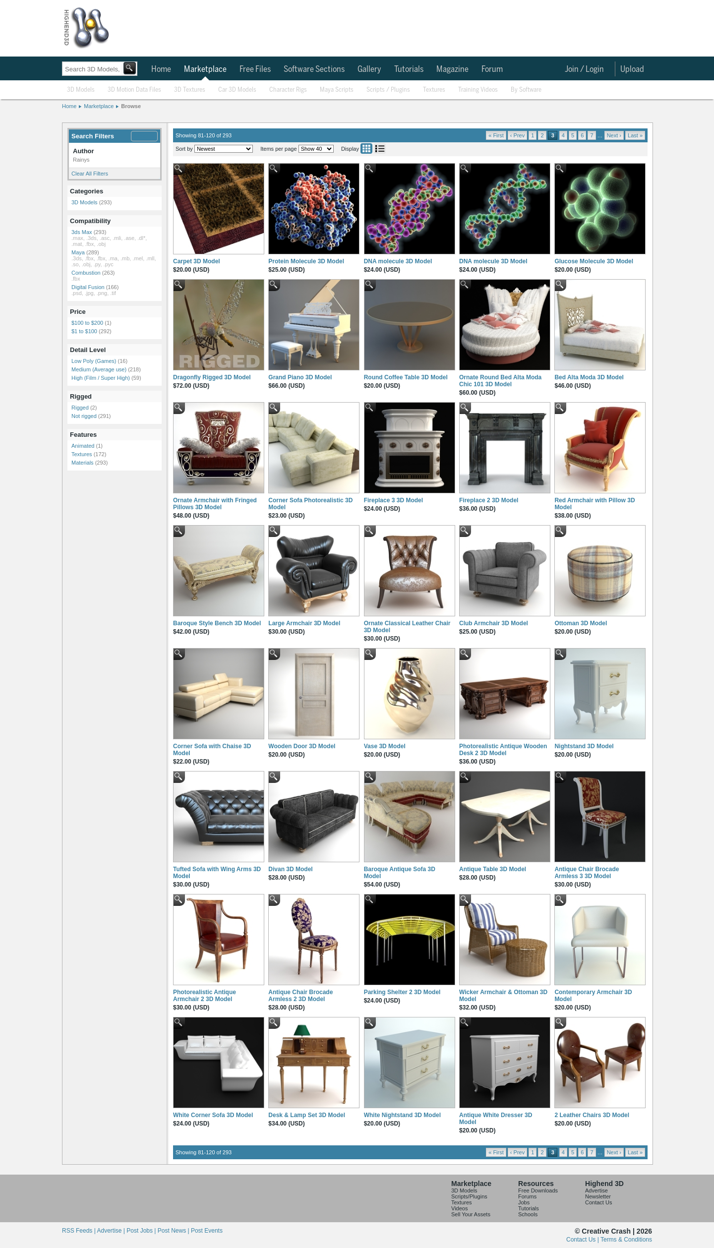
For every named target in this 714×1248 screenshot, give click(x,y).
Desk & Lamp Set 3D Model (306, 1115)
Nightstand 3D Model (583, 746)
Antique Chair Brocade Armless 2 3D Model (300, 996)
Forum (492, 69)
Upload (632, 69)
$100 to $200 (87, 323)
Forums (527, 1196)
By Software (526, 90)
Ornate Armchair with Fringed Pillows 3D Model (215, 504)
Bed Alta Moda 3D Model (589, 377)
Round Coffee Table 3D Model (406, 377)
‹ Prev (517, 135)
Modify (144, 136)
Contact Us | (583, 1239)
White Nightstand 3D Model (402, 1115)
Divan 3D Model (290, 869)
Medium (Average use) (98, 369)
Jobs (524, 1202)
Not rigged (84, 416)
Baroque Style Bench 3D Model (217, 623)
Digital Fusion (88, 287)
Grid (366, 148)
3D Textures (189, 90)
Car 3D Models (237, 90)
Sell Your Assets (470, 1214)
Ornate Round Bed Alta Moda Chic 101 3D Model (500, 381)
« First (496, 135)
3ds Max (81, 232)
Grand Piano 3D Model (300, 377)
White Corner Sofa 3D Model (213, 1115)
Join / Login (584, 69)
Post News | (174, 1230)
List (380, 148)
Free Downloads (538, 1190)
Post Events (207, 1230)
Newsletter (598, 1196)
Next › (614, 135)
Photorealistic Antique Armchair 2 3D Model (204, 996)
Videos (459, 1208)
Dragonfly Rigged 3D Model (212, 377)
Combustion (86, 273)
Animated (82, 446)
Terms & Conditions (626, 1239)
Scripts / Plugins (388, 90)
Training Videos (478, 90)
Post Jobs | (141, 1230)
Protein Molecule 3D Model (306, 261)
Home (161, 69)
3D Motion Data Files (134, 90)
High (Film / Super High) (100, 378)
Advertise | (111, 1230)
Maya (78, 252)
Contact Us (598, 1202)
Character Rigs (288, 90)
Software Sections (314, 69)
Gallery (369, 69)
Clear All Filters (89, 174)
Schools (527, 1214)
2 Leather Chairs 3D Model (591, 1115)
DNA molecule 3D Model (398, 261)
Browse (131, 106)
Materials (82, 463)
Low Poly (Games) (93, 361)
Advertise (596, 1190)
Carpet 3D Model (196, 261)
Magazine (452, 69)
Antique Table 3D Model (492, 869)
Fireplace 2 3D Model (488, 500)
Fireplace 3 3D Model (393, 500)
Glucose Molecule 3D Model (593, 261)
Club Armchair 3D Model (493, 623)
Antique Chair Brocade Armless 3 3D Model (586, 873)
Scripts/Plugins (469, 1196)
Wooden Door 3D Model (301, 746)
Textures (434, 90)
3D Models (81, 90)
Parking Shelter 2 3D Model (402, 992)
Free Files (255, 69)
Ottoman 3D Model (580, 623)
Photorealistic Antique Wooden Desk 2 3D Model (503, 750)
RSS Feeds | (79, 1230)
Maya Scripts (337, 90)
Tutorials (408, 69)
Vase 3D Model (385, 746)
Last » (635, 135)
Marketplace (205, 69)
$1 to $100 (84, 331)
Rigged (80, 408)
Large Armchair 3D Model (304, 623)
